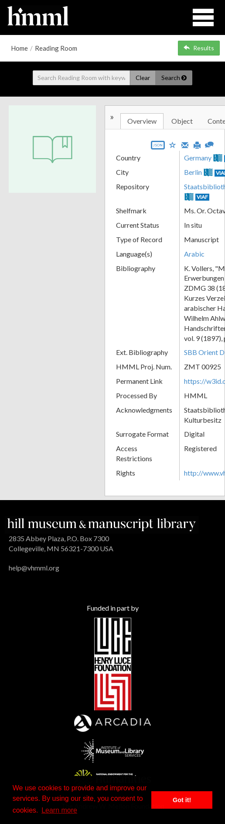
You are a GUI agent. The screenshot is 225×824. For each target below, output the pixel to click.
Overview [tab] (142, 121)
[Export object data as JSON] (158, 147)
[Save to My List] (172, 144)
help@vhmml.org (34, 567)
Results (199, 48)
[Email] (184, 144)
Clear (143, 77)
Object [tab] (182, 121)
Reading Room (56, 48)
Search (174, 77)
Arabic (194, 254)
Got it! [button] (182, 799)
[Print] (197, 144)
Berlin (193, 172)
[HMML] (101, 524)
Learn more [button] (59, 810)
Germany (197, 157)
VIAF (202, 197)
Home (19, 48)
